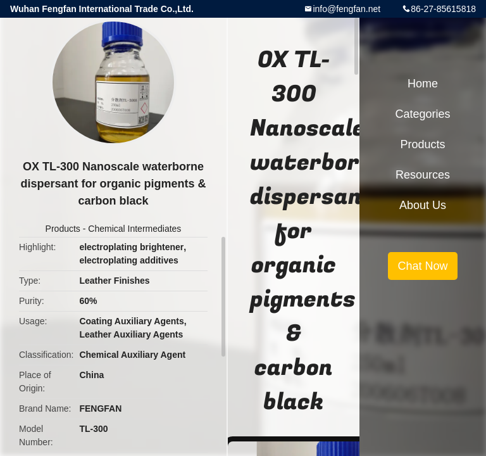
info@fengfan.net (346, 9)
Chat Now (422, 266)
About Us (422, 205)
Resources (423, 174)
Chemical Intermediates (134, 229)
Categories (422, 114)
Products (63, 229)
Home (423, 83)
